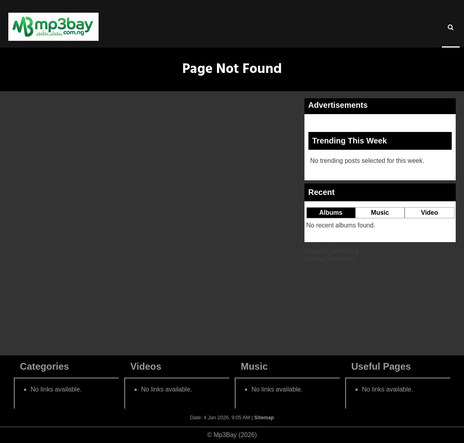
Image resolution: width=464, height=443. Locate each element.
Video (429, 212)
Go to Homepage (152, 319)
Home (57, 107)
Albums (330, 212)
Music (380, 212)
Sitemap (264, 417)
